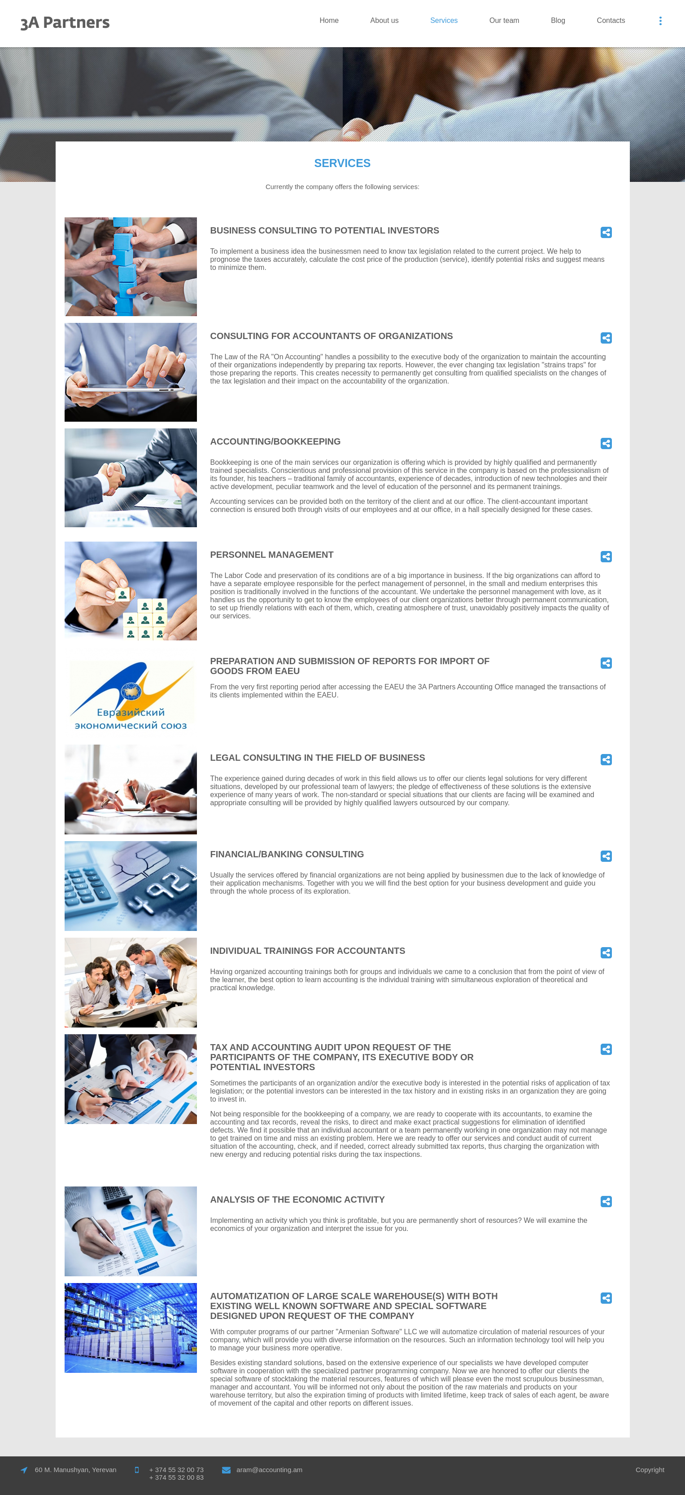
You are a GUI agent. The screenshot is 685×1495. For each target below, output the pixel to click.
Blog (558, 20)
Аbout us (385, 20)
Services (444, 20)
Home (329, 20)
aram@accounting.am (269, 1469)
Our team (504, 20)
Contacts (611, 20)
